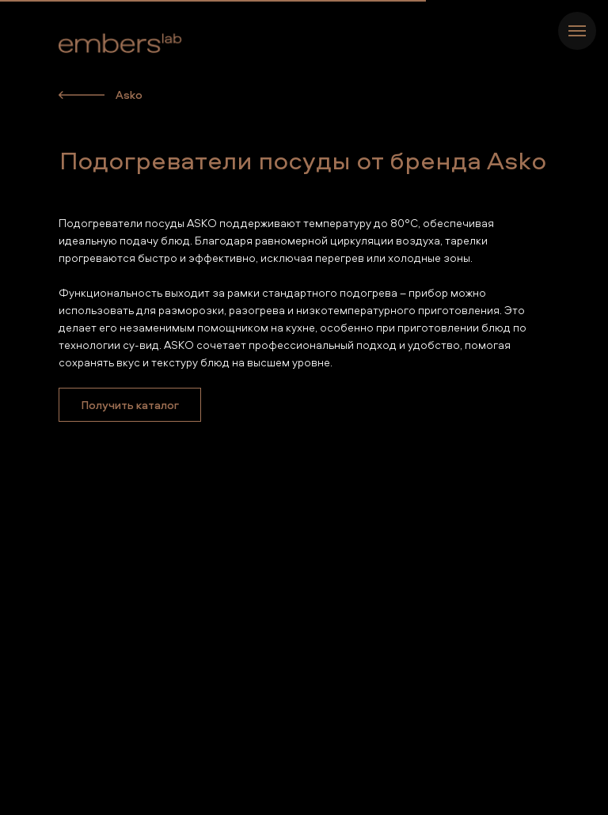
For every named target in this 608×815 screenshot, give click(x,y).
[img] (81, 95)
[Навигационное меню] (577, 30)
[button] (130, 405)
